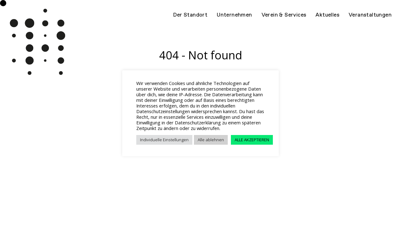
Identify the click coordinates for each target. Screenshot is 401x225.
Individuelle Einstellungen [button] (164, 139)
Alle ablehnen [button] (211, 139)
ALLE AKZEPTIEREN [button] (252, 139)
